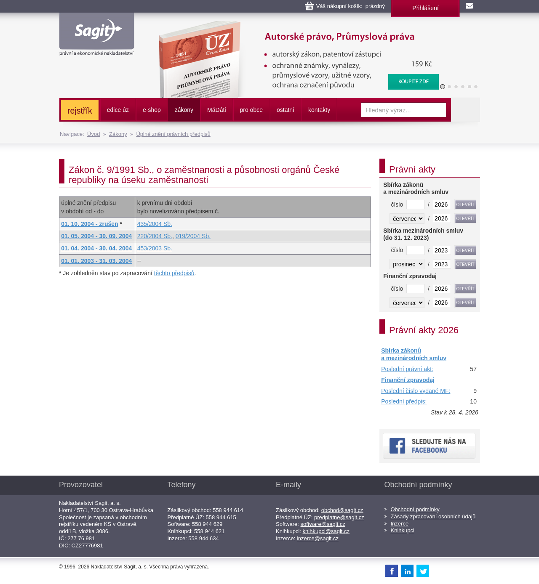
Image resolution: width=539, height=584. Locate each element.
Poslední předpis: (404, 401)
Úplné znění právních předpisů (173, 134)
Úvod (93, 134)
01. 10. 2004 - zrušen (89, 223)
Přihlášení (425, 8)
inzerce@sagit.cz (318, 538)
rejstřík (79, 110)
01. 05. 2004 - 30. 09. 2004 (96, 236)
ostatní (285, 109)
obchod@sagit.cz (342, 510)
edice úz (118, 109)
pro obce (251, 109)
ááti (216, 109)
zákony (184, 109)
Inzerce (400, 523)
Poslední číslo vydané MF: (415, 391)
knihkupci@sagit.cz (326, 531)
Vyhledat (465, 109)
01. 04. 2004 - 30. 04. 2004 (96, 248)
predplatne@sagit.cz (339, 517)
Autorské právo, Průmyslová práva (293, 25)
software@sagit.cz (323, 524)
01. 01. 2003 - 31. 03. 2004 (96, 260)
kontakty (319, 109)
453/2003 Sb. (154, 248)
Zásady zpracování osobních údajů (433, 516)
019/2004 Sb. (193, 236)
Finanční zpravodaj (408, 380)
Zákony (118, 134)
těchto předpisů (174, 273)
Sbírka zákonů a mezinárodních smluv (413, 354)
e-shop (152, 109)
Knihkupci (402, 530)
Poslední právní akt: (407, 369)
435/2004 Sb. (154, 223)
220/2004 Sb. (154, 236)
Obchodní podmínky (415, 509)
